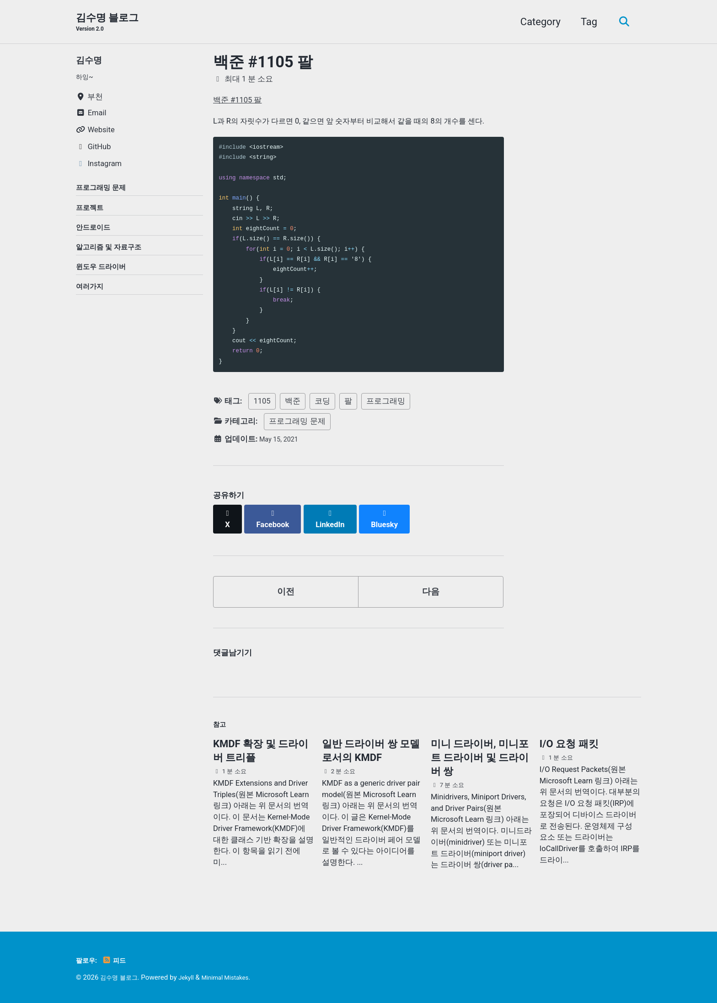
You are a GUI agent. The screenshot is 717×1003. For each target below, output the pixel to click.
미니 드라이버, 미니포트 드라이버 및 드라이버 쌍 (480, 758)
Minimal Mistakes (236, 977)
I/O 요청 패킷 (569, 744)
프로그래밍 (385, 402)
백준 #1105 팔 (263, 63)
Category (536, 22)
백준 (292, 402)
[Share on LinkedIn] (336, 516)
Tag (584, 22)
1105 (261, 402)
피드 (119, 960)
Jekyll (193, 977)
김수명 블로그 (107, 23)
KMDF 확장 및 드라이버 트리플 (260, 751)
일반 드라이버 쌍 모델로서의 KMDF (371, 751)
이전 (286, 586)
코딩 (322, 402)
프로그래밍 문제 (297, 423)
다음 (431, 586)
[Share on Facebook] (276, 516)
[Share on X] (228, 516)
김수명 (91, 61)
